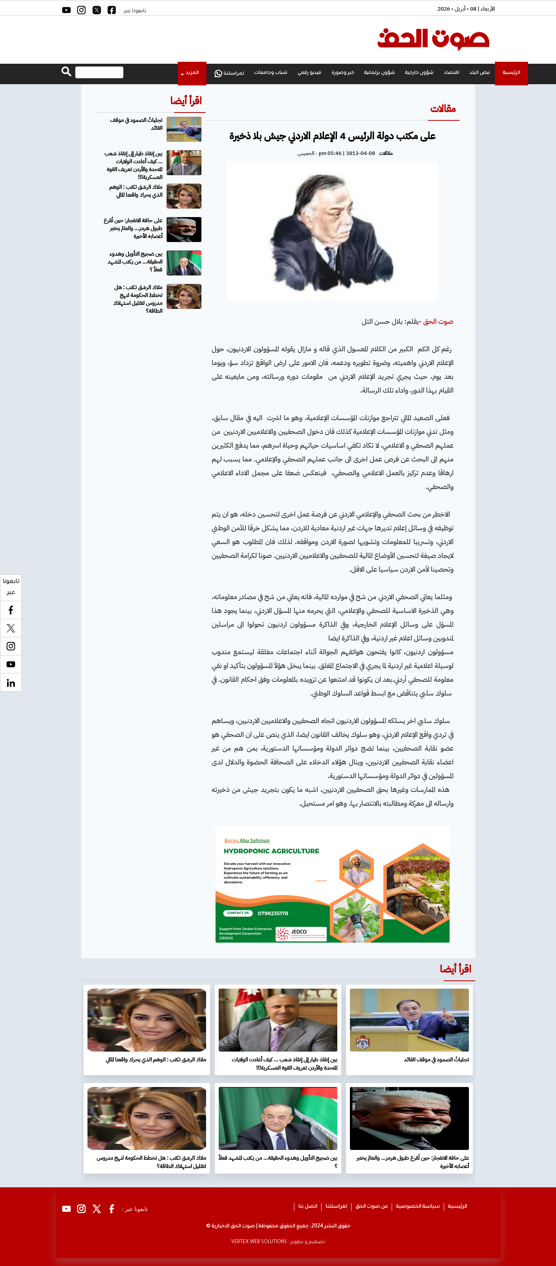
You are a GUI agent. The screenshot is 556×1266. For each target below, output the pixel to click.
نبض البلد (479, 73)
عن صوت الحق (371, 1207)
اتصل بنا (307, 1207)
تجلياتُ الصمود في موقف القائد (136, 124)
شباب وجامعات (270, 73)
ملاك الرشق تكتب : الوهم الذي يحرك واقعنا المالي (135, 191)
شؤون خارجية (419, 73)
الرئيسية (511, 73)
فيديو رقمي (309, 73)
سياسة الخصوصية (418, 1207)
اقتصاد (451, 73)
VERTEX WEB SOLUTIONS (259, 1242)
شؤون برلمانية (379, 73)
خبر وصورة (342, 73)
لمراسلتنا (229, 74)
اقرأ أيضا (186, 101)
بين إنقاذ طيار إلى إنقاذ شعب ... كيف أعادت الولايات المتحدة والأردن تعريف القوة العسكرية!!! (133, 165)
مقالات (443, 109)
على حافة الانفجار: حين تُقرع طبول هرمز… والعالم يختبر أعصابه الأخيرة (133, 228)
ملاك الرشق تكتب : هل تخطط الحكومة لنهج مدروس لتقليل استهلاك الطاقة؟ (137, 299)
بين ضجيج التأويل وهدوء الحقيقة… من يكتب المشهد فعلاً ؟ (135, 262)
